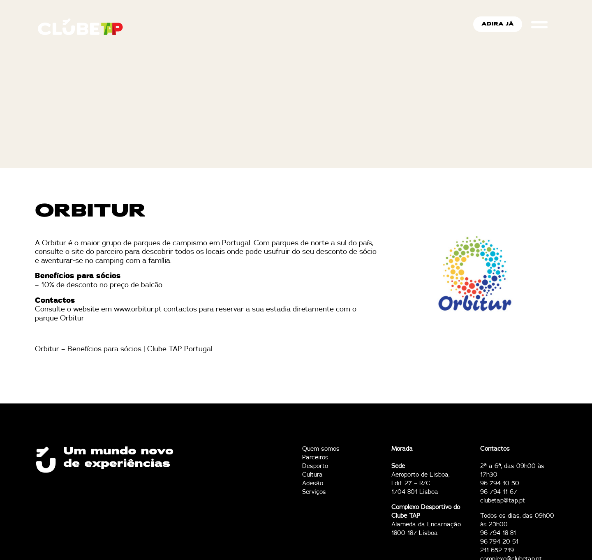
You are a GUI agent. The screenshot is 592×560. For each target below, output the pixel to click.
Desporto (315, 466)
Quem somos (321, 449)
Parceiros (315, 457)
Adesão (312, 483)
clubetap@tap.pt (502, 501)
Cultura (312, 475)
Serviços (314, 492)
